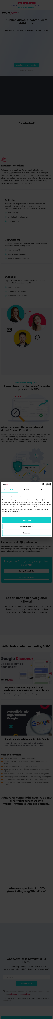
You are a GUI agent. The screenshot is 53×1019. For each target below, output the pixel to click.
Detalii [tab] (26, 490)
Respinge (26, 533)
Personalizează (26, 526)
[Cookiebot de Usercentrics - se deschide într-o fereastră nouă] (42, 484)
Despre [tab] (43, 490)
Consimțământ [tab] (9, 490)
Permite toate (26, 520)
